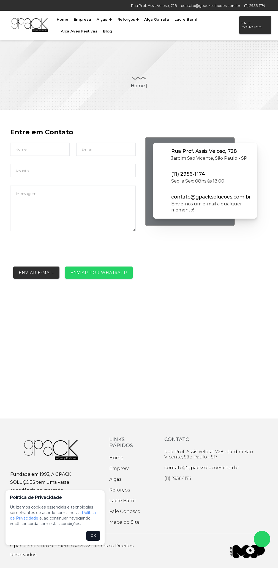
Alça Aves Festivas (79, 31)
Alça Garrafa (155, 19)
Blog (106, 31)
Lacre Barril (184, 19)
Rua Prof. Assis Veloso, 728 (154, 5)
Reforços (127, 19)
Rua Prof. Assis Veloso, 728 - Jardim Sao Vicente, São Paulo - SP (208, 454)
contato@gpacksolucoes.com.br (210, 5)
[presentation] (52, 251)
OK (93, 536)
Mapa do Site (124, 522)
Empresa (82, 19)
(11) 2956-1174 (254, 5)
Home (62, 19)
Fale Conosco (251, 25)
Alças (103, 19)
